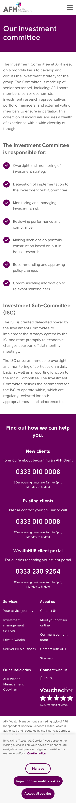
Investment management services (13, 625)
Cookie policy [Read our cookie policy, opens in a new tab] (36, 754)
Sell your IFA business (19, 649)
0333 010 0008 (38, 472)
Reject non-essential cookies (38, 782)
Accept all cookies (38, 794)
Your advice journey (18, 611)
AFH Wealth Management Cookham (13, 684)
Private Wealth (14, 640)
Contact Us (48, 611)
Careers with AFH (53, 649)
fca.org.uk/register (28, 735)
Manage (38, 769)
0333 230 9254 (38, 571)
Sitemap (46, 658)
